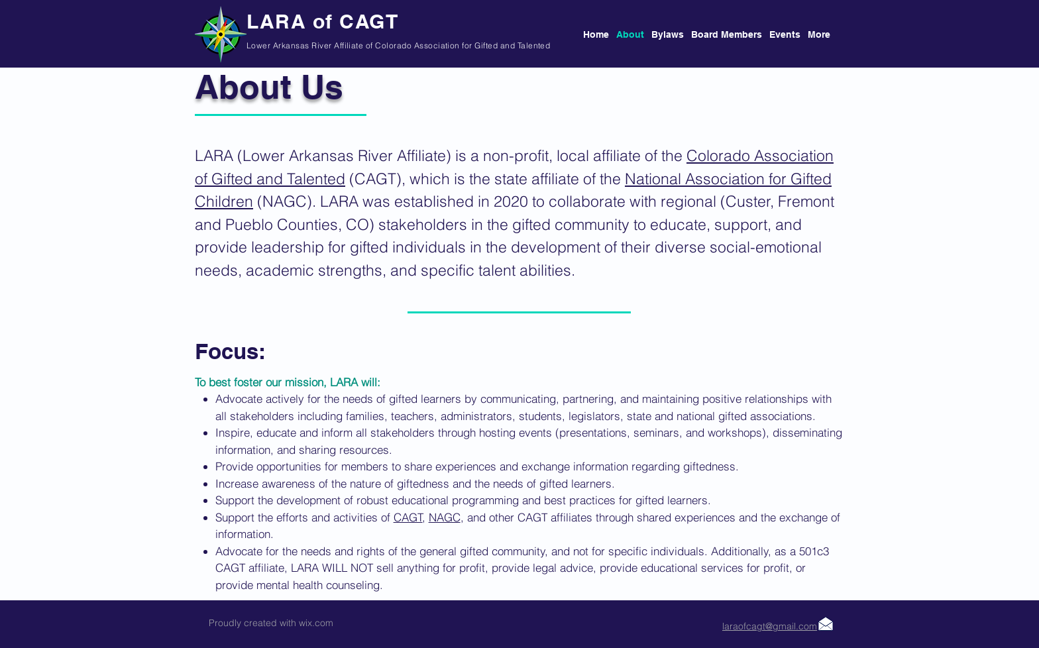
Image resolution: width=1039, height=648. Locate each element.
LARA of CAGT (322, 21)
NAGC (445, 517)
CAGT (408, 517)
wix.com (316, 623)
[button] (723, 34)
